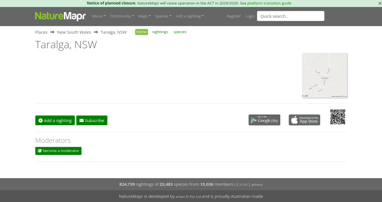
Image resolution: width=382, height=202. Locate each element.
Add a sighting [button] (188, 16)
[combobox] (302, 16)
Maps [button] (143, 16)
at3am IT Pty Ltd (188, 196)
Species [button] (161, 16)
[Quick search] (290, 16)
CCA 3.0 (241, 184)
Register (234, 16)
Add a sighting (55, 120)
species (180, 31)
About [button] (97, 16)
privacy (257, 184)
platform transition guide (269, 3)
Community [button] (120, 16)
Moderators (53, 140)
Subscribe (91, 120)
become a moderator (58, 150)
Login (250, 16)
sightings (160, 31)
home (142, 31)
